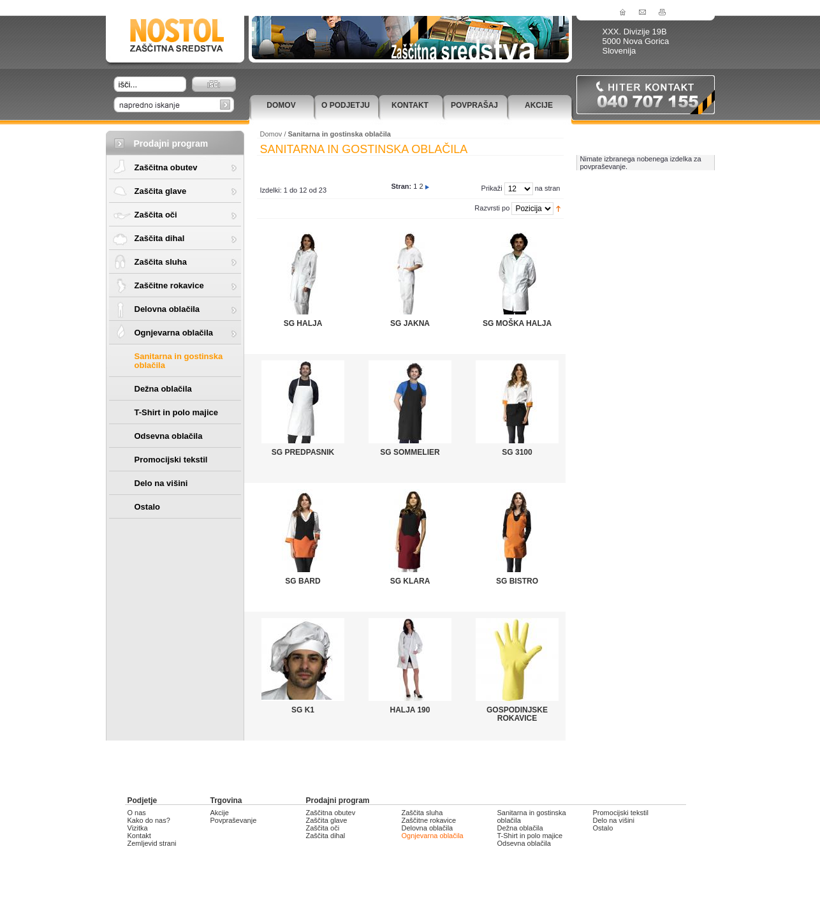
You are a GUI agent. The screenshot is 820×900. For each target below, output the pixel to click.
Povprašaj (474, 105)
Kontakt (410, 105)
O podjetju (345, 105)
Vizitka (138, 828)
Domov (281, 105)
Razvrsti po (491, 208)
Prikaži (491, 188)
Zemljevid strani (152, 843)
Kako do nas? (149, 820)
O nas (137, 812)
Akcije (539, 105)
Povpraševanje (233, 820)
